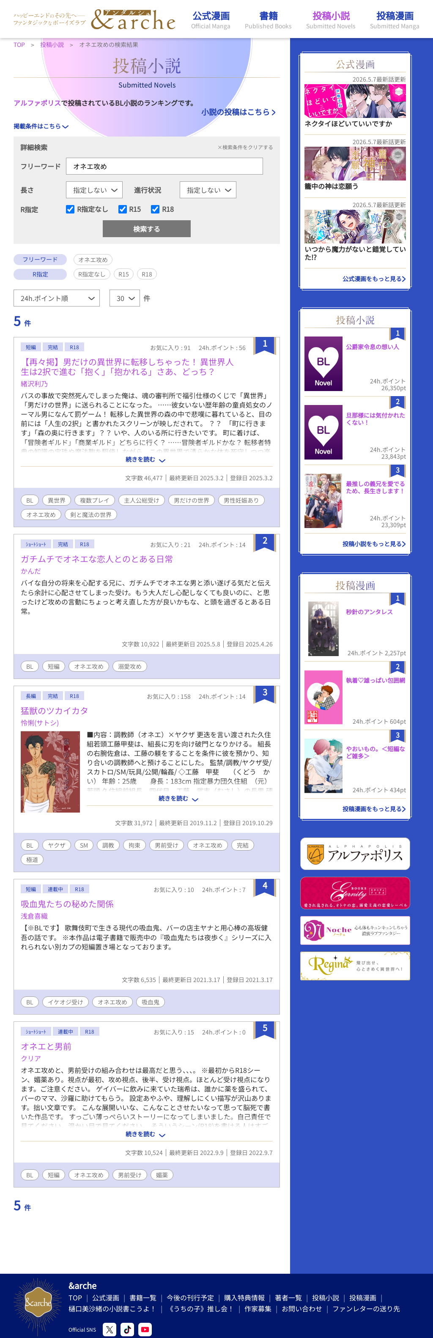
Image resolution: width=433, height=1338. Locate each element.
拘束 (134, 845)
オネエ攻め (41, 514)
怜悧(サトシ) (40, 722)
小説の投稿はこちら (235, 111)
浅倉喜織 (34, 916)
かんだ (31, 571)
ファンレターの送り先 (366, 1308)
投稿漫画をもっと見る (372, 808)
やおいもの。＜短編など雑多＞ (375, 752)
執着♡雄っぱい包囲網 (375, 680)
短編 (54, 666)
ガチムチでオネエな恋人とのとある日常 (97, 559)
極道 (32, 859)
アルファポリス (37, 103)
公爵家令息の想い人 (372, 346)
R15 (135, 209)
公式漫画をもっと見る (372, 278)
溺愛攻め (130, 666)
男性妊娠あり (241, 500)
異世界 (57, 500)
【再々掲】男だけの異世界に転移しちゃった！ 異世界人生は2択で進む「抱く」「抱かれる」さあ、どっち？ (127, 366)
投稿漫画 (362, 1297)
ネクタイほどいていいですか (348, 123)
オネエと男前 (46, 1046)
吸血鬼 (150, 1002)
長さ (27, 190)
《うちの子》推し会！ (200, 1308)
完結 (243, 845)
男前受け (166, 845)
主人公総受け (141, 500)
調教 (108, 845)
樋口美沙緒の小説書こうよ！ (112, 1308)
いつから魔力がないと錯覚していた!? (355, 253)
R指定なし (92, 209)
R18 (168, 209)
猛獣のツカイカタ (54, 710)
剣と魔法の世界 (91, 514)
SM (84, 845)
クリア (31, 1058)
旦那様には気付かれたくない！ (375, 419)
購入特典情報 (244, 1297)
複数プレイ (95, 500)
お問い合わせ (302, 1308)
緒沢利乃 (34, 383)
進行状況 (147, 190)
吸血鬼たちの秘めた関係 (67, 903)
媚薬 (162, 1175)
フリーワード (40, 166)
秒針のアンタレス (369, 611)
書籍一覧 (142, 1297)
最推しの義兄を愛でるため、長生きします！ (375, 487)
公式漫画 (105, 1297)
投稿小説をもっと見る (372, 543)
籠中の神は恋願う (331, 186)
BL (29, 500)
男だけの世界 (191, 500)
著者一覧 (288, 1297)
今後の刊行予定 (190, 1297)
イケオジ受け (65, 1002)
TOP (75, 1297)
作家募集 (257, 1308)
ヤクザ (57, 845)
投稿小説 (325, 1297)
